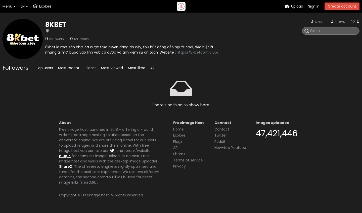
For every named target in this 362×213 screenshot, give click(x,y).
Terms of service (188, 160)
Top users (44, 67)
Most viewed (112, 67)
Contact (221, 129)
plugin (65, 155)
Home (178, 129)
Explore (179, 135)
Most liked (136, 67)
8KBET (55, 24)
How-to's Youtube (230, 147)
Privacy (179, 166)
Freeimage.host (95, 195)
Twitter (220, 135)
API (112, 150)
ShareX (65, 166)
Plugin (178, 141)
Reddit (219, 141)
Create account (342, 6)
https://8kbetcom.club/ (198, 52)
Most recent (68, 67)
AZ (152, 67)
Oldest (90, 67)
